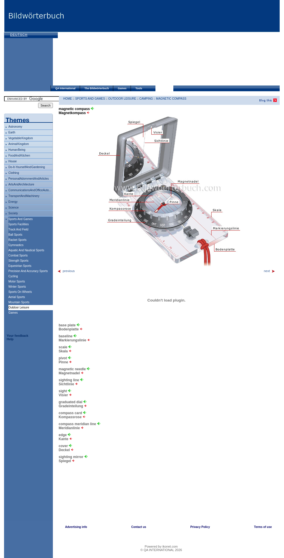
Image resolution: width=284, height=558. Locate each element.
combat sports (18, 255)
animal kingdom (18, 144)
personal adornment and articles (28, 178)
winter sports (17, 286)
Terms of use (263, 527)
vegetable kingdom (20, 138)
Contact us (138, 527)
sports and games (20, 219)
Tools (138, 88)
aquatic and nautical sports (26, 250)
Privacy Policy (200, 527)
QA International (65, 88)
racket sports (17, 239)
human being (16, 149)
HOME (67, 98)
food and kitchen (19, 155)
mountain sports (18, 302)
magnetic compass (171, 98)
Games (122, 88)
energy (13, 201)
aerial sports (16, 297)
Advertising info (76, 527)
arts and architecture (21, 184)
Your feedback (17, 335)
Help (10, 339)
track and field (18, 229)
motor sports (16, 281)
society (13, 213)
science (13, 207)
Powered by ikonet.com (161, 546)
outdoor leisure (122, 98)
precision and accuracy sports (28, 271)
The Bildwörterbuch (96, 88)
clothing (13, 172)
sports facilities (18, 224)
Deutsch (18, 34)
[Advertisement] (144, 43)
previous (66, 271)
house (12, 161)
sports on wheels (20, 291)
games (13, 312)
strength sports (18, 260)
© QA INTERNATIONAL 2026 (161, 550)
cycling (13, 276)
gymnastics (15, 245)
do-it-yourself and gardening (26, 167)
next (269, 271)
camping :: (147, 98)
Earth (11, 132)
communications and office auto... (29, 190)
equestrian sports (19, 265)
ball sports (15, 234)
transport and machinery (23, 196)
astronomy (15, 126)
